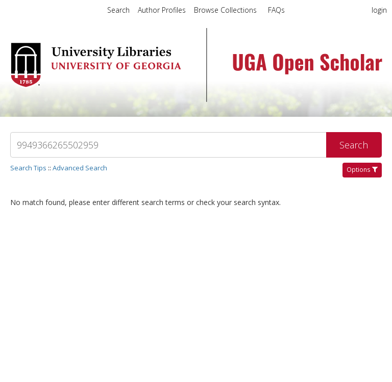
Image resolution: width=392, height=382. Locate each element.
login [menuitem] (379, 10)
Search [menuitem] (118, 10)
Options (362, 169)
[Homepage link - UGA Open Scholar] (196, 99)
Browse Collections (226, 10)
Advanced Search (80, 167)
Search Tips (28, 167)
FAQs (276, 10)
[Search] (168, 145)
